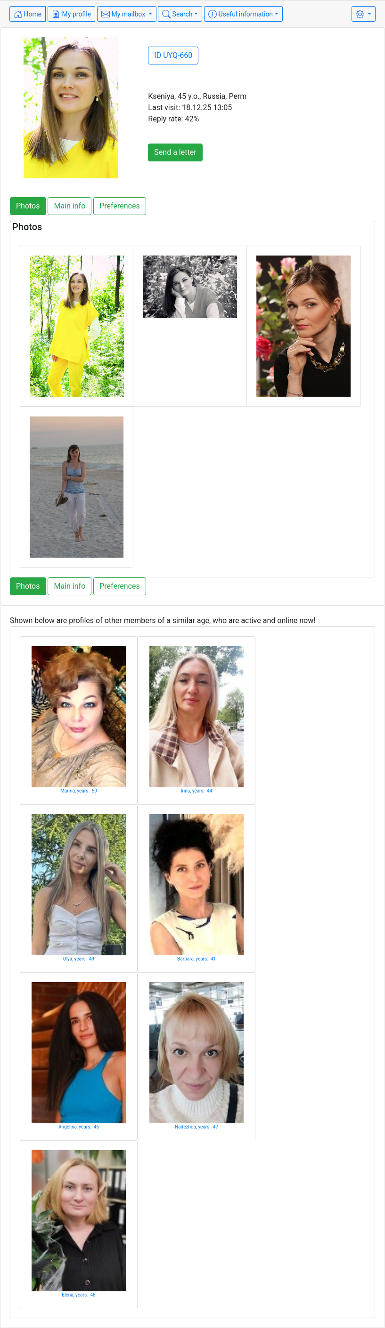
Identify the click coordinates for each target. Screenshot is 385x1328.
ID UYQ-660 (173, 55)
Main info (69, 205)
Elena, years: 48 (78, 1294)
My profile (71, 14)
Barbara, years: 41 (196, 958)
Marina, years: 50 (78, 790)
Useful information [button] (240, 14)
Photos (28, 205)
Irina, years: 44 (197, 790)
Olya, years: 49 (78, 958)
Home (27, 14)
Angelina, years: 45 (78, 1126)
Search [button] (177, 14)
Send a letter (175, 152)
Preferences (119, 205)
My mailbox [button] (124, 14)
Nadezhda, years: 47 (196, 1126)
